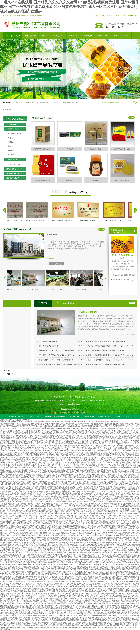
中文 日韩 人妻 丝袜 (51, 500)
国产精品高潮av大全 (103, 479)
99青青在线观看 (133, 525)
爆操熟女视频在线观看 (36, 563)
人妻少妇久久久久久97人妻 (57, 474)
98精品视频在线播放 (38, 512)
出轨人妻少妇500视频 (32, 501)
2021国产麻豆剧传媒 (46, 433)
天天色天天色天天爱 (6, 566)
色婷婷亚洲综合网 (41, 595)
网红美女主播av (70, 491)
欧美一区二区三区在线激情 (13, 469)
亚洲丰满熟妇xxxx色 (109, 449)
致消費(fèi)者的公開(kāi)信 (48, 346)
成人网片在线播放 (83, 626)
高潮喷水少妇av (14, 427)
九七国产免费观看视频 (88, 461)
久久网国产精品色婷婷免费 (125, 554)
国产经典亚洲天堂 (50, 512)
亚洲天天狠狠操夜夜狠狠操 (22, 614)
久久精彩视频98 (5, 578)
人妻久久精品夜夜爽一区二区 (76, 435)
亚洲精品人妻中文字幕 (124, 624)
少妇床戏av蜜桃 (77, 614)
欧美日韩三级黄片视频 (128, 520)
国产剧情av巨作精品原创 (20, 432)
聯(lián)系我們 (132, 15)
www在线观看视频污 (94, 557)
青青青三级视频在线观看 (94, 495)
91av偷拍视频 (38, 466)
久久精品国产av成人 (130, 493)
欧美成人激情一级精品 (24, 474)
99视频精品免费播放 (44, 425)
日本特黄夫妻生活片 (81, 440)
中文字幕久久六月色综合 (36, 498)
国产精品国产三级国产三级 (126, 505)
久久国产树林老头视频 (74, 508)
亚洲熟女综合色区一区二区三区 (13, 626)
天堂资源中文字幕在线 (82, 423)
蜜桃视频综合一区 (78, 525)
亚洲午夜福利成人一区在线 (119, 432)
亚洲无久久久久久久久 (85, 529)
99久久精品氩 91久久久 (101, 590)
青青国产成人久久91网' (15, 491)
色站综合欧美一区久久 (48, 503)
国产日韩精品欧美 (53, 595)
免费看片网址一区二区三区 (56, 490)
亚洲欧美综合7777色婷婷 (66, 439)
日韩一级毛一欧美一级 (45, 462)
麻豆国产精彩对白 (102, 539)
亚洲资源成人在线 (84, 427)
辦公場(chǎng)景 (35, 289)
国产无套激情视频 (105, 473)
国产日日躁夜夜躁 (119, 433)
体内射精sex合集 (27, 469)
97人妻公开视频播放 (128, 578)
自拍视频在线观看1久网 (67, 469)
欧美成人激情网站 (89, 474)
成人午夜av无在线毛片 (48, 605)
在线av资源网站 (25, 457)
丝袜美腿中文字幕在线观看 (21, 500)
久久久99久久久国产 (13, 557)
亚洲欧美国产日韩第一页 (114, 573)
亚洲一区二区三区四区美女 (78, 524)
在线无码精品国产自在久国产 (74, 473)
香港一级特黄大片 (61, 547)
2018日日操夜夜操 (60, 597)
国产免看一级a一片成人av (78, 428)
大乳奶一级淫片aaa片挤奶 (131, 450)
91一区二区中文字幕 (126, 547)
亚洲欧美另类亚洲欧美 (25, 444)
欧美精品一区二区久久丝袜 (58, 435)
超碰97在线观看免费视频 (75, 586)
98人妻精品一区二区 (19, 539)
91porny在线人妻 (27, 527)
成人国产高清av (7, 539)
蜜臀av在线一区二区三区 (15, 568)
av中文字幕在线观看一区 (27, 518)
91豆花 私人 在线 (64, 535)
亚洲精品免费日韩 (50, 496)
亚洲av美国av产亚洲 (78, 471)
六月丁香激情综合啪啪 (71, 505)
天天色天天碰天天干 (44, 602)
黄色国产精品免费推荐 (21, 605)
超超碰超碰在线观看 (43, 537)
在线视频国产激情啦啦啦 (59, 620)
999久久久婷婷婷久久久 (32, 566)
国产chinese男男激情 (70, 450)
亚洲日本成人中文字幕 (24, 481)
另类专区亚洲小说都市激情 (59, 464)
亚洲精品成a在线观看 (51, 498)
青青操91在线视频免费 (132, 564)
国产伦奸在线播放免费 (72, 546)
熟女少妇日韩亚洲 (82, 541)
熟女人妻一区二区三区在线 (103, 527)
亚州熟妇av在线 (75, 535)
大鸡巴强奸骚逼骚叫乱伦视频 (69, 452)
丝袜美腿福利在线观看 (122, 605)
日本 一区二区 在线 (65, 430)
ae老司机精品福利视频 (57, 580)
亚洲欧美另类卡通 (9, 447)
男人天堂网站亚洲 (17, 583)
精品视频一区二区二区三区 (110, 444)
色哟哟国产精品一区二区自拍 (19, 455)
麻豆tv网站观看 (73, 581)
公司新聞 (43, 303)
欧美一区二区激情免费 (81, 498)
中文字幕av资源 (7, 588)
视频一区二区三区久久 (66, 554)
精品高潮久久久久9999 (109, 619)
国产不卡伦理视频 (53, 444)
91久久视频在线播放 (117, 496)
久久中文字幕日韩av (89, 534)
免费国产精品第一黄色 (60, 522)
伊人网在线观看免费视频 (30, 491)
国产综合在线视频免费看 (110, 440)
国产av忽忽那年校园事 (104, 471)
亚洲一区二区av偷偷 (15, 435)
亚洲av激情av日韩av (129, 425)
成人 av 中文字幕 (17, 546)
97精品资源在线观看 (62, 486)
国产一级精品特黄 (35, 449)
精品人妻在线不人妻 (30, 537)
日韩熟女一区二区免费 (106, 466)
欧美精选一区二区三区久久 (29, 461)
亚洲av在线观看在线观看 (38, 575)
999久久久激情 (20, 503)
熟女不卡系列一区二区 (46, 459)
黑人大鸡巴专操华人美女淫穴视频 (95, 622)
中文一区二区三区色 (32, 620)
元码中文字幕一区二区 (119, 518)
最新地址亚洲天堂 (100, 600)
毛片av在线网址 (10, 573)
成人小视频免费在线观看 (24, 493)
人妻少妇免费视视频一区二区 (112, 520)
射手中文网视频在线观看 (39, 544)
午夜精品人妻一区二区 (37, 467)
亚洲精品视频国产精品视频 (71, 561)
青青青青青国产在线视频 (72, 624)
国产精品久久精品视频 (121, 559)
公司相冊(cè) (89, 416)
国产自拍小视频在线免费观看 (127, 495)
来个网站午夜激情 (81, 491)
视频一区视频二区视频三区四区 (64, 440)
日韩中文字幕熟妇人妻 (37, 423)
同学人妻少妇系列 (100, 459)
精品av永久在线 (110, 427)
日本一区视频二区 (133, 522)
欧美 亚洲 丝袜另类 (13, 569)
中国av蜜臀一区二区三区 (38, 488)
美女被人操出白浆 (87, 425)
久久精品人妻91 (35, 547)
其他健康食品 (55, 102)
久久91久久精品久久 (59, 433)
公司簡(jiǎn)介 (52, 234)
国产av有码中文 (84, 581)
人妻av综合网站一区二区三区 (22, 544)
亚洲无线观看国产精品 (65, 479)
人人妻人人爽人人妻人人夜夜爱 (49, 568)
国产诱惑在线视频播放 (21, 559)
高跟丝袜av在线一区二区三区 (51, 615)
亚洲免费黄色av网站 (82, 575)
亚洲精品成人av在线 (53, 573)
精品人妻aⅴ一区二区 (111, 581)
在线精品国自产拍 (61, 576)
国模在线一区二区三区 (126, 454)
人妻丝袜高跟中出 (31, 473)
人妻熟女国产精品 (41, 585)
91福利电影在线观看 (123, 535)
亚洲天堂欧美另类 (25, 515)
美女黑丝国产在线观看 (65, 500)
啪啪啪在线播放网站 (120, 597)
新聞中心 (48, 416)
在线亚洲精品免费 (7, 473)
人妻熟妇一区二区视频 (17, 425)
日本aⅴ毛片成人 (75, 486)
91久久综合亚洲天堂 (18, 522)
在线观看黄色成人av (39, 542)
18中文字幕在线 (113, 464)
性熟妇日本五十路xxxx (13, 598)
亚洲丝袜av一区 (96, 530)
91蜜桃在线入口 (125, 452)
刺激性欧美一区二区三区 (73, 459)
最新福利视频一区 (65, 471)
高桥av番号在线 (45, 588)
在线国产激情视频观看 (45, 590)
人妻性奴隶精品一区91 (79, 520)
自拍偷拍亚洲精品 (86, 563)
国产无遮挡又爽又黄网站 (7, 479)
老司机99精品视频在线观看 (42, 510)
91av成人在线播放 (74, 461)
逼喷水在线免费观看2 (32, 600)
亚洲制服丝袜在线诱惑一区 (117, 590)
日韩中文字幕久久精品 (119, 571)
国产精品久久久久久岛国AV (50, 430)
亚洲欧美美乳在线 (13, 541)
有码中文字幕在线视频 (75, 569)
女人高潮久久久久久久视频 (54, 515)
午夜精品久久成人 (107, 435)
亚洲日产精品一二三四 (22, 423)
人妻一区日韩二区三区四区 (88, 437)
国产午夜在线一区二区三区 (113, 513)
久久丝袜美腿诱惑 (119, 445)
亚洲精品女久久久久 (85, 452)
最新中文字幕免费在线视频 (65, 612)
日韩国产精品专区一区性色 (37, 432)
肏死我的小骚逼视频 (112, 452)
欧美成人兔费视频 (50, 467)
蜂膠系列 (11, 138)
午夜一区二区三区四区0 (10, 532)
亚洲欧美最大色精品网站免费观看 (61, 607)
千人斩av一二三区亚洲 (64, 466)
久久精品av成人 (88, 467)
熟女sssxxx (3, 541)
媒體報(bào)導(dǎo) (65, 303)
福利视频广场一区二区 (41, 442)
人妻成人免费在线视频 (83, 537)
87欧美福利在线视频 (110, 593)
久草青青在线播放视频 (110, 495)
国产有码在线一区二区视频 (112, 457)
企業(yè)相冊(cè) (55, 264)
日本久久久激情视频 (63, 467)
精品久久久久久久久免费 (73, 600)
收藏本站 (96, 15)
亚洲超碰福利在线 (62, 432)
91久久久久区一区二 (126, 455)
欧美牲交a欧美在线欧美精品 (94, 457)
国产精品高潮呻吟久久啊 (35, 479)
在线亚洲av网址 (103, 607)
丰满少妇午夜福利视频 (50, 447)
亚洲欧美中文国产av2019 (83, 544)
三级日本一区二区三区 (102, 474)
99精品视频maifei (97, 544)
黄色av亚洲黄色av (17, 510)
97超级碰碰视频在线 (66, 539)
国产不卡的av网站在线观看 (82, 556)
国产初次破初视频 (100, 461)
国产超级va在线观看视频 (91, 473)
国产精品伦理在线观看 (79, 481)
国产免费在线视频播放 (104, 437)
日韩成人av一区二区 (28, 506)
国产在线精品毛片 (131, 569)
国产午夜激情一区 (17, 476)
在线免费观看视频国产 (94, 428)
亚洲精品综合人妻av (49, 454)
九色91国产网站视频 (116, 506)
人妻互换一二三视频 (19, 600)
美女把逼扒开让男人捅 (48, 508)
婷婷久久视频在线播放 (67, 423)
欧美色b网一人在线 (76, 534)
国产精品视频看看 (41, 561)
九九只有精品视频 (51, 478)
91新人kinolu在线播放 (30, 580)
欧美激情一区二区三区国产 (93, 525)
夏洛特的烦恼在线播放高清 (89, 561)
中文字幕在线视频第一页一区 (12, 554)
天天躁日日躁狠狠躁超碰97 (87, 455)
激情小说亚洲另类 (18, 471)
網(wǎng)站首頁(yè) (18, 416)
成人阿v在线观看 (84, 546)
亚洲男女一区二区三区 (58, 476)
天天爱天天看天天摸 (80, 454)
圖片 (127, 416)
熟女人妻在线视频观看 (27, 490)
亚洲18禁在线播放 (27, 593)
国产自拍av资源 (50, 614)
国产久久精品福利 (109, 537)
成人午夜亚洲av (33, 578)
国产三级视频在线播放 (57, 473)
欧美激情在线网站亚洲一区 (127, 464)
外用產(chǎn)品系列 (68, 102)
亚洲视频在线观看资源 (81, 447)
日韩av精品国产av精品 (58, 425)
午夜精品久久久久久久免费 (74, 474)
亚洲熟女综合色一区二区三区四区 (117, 529)
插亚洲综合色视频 (130, 510)
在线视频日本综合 (78, 619)
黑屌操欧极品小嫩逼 (102, 534)
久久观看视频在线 (94, 515)
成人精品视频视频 (21, 535)
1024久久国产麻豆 (55, 455)
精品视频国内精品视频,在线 (121, 498)
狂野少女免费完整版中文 (76, 432)
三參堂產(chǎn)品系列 (42, 102)
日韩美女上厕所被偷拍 (28, 595)
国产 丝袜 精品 (16, 593)
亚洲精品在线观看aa (88, 459)
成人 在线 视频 (85, 449)
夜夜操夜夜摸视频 (11, 464)
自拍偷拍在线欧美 (50, 486)
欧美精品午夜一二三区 (128, 534)
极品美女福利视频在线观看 (113, 580)
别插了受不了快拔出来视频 (69, 455)
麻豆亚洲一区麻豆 (62, 581)
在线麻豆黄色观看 (72, 590)
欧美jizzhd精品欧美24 (122, 537)
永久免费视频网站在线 (118, 602)
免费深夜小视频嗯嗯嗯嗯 (39, 481)
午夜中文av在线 (14, 445)
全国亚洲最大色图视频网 (94, 547)
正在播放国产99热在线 (103, 496)
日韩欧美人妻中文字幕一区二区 (9, 515)
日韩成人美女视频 (48, 440)
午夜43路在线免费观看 (123, 423)
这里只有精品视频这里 (51, 439)
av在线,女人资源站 (53, 452)
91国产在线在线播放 (120, 435)
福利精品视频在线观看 (49, 622)
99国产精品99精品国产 (40, 444)
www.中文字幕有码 (107, 428)
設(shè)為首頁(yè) (107, 15)
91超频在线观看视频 (94, 500)
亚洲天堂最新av (93, 524)
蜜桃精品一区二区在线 (118, 471)
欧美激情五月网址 (57, 510)
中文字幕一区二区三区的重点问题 (76, 476)
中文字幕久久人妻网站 (55, 544)
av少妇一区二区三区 (125, 444)
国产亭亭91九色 (62, 478)
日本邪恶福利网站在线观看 (131, 573)
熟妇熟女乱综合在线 (44, 473)
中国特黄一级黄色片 (95, 575)
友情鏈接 (7, 371)
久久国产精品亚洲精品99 (16, 549)
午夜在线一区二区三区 (125, 440)
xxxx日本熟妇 (119, 515)
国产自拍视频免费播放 (83, 559)
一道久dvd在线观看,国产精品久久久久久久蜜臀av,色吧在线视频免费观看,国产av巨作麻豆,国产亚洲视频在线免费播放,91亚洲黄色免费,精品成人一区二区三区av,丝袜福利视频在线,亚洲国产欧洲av (69, 6)
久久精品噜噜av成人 (51, 520)
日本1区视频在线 (63, 488)
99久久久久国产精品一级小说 (113, 481)
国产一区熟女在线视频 (35, 622)
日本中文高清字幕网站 (7, 467)
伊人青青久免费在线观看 (32, 588)
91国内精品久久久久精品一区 (54, 450)
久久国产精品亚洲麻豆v (80, 564)
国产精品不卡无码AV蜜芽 (124, 517)
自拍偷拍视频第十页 (41, 490)
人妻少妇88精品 (31, 539)
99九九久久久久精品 (36, 447)
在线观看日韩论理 (26, 542)
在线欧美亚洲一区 (45, 484)
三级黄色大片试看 (131, 430)
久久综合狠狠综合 (38, 469)
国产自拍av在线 (106, 586)
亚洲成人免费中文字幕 (86, 590)
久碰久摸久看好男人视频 (90, 488)
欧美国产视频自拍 (21, 479)
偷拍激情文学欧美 (117, 473)
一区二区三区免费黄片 (108, 557)
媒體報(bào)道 (123, 231)
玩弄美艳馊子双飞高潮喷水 (103, 462)
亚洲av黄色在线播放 (65, 481)
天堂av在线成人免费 (46, 624)
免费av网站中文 (29, 442)
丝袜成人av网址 (77, 442)
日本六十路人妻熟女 (71, 490)
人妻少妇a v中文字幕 (8, 530)
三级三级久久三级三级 (50, 479)
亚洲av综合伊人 (30, 471)
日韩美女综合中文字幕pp (117, 539)
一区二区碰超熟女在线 (7, 437)
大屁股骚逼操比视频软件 (92, 617)
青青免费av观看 (5, 527)
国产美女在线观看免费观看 (92, 586)
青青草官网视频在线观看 (40, 557)
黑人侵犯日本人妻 (25, 556)
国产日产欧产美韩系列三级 (95, 481)
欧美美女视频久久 (19, 473)
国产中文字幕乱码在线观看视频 (32, 554)
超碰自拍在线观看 (119, 532)
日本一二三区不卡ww (64, 483)
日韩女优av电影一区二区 (86, 527)
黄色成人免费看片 (52, 481)
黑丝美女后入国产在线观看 (87, 576)
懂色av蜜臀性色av (50, 581)
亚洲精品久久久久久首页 (20, 563)
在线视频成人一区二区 (48, 547)
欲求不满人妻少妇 (5, 524)
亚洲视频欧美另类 (99, 505)
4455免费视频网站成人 (101, 542)
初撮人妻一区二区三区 (32, 459)
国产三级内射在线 (48, 597)
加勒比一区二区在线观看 (54, 527)
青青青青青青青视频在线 (43, 506)
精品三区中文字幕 (113, 455)
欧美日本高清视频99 (94, 476)
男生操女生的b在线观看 (86, 493)
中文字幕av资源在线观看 (47, 501)
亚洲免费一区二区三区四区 (18, 428)
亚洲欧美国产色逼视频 (72, 427)
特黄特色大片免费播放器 (110, 454)
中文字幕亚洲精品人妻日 (121, 483)
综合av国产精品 (109, 585)
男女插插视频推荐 (32, 571)
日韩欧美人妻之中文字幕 (21, 449)
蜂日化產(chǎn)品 (12, 178)
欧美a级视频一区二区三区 (117, 542)
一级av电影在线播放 (133, 435)
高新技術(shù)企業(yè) (90, 220)
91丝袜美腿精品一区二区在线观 (39, 455)
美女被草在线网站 (112, 522)
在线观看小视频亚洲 (70, 515)
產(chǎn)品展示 (15, 119)
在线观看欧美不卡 (91, 603)
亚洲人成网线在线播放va (11, 561)
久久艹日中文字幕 (82, 515)
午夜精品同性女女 (87, 508)
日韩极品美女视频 (90, 432)
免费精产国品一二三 (100, 425)
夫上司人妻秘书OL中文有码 (130, 513)
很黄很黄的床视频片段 (115, 503)
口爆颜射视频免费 (27, 435)
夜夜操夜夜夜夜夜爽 (118, 430)
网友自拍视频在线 (131, 590)
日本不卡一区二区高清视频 (61, 524)
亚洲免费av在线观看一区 (97, 581)
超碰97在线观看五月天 (120, 501)
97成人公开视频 (68, 609)
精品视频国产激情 (92, 491)
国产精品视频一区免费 (34, 495)
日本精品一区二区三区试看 (98, 510)
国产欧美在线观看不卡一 (44, 592)
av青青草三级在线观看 (56, 578)
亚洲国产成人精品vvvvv (105, 524)
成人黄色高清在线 (78, 479)
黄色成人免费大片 (68, 484)
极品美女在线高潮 (11, 498)
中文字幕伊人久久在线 (37, 486)
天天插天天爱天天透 (22, 483)
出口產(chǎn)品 (17, 102)
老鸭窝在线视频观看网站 (73, 425)
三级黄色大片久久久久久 (92, 605)
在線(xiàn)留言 (120, 15)
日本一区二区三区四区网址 (97, 447)
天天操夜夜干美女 (58, 462)
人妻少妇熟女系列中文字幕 (104, 627)
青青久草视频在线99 (128, 437)
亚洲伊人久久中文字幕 (36, 439)
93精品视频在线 (29, 510)
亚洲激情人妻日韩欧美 (69, 588)
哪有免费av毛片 (110, 423)
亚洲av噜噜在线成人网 (101, 508)
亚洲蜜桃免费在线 (28, 607)
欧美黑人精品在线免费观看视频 (76, 433)
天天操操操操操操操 (34, 428)
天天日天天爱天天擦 (107, 445)
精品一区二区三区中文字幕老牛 (117, 459)
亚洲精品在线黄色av (39, 427)
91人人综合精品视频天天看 (63, 605)
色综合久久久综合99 (23, 486)
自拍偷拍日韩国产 (43, 580)
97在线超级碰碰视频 (96, 546)
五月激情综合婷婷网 (27, 466)
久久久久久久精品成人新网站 (38, 483)
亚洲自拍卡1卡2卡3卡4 (25, 450)
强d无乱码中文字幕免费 (7, 423)
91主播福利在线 (99, 513)
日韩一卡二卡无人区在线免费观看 (101, 430)
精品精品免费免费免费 (48, 428)
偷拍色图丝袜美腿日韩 (88, 462)
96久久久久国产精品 (42, 539)
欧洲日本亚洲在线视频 (35, 454)
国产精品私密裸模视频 (106, 483)
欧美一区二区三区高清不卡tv (21, 440)
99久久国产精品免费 (112, 622)
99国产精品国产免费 (118, 603)
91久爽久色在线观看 (12, 556)
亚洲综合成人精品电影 (32, 433)
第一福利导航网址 (61, 508)
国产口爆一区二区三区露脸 (55, 575)
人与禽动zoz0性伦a (41, 471)
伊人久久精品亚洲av (88, 600)
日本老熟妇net (36, 437)
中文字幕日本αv (80, 457)
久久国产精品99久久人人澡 (125, 561)
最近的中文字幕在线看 (54, 559)
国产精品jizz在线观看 (129, 563)
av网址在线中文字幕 (73, 522)
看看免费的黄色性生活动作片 (77, 495)
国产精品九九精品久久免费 (109, 617)
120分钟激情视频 (71, 445)
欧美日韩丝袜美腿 (54, 442)
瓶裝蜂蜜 (11, 154)
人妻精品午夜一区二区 (104, 603)
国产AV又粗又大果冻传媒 (105, 609)
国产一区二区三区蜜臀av (120, 527)
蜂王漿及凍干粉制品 (15, 134)
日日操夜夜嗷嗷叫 (90, 471)
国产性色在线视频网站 (84, 450)
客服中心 (117, 416)
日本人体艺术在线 (7, 484)
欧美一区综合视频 (58, 624)
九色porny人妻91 (37, 532)
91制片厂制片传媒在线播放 (21, 430)
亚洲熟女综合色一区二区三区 (66, 496)
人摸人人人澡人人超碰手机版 (100, 506)
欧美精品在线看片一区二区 (112, 544)
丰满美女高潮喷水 (54, 610)
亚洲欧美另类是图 (84, 580)
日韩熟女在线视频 (53, 471)
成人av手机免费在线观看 (88, 535)
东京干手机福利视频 (50, 552)
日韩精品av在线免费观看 (131, 466)
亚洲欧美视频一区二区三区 (95, 439)
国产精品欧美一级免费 (21, 454)
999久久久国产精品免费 (41, 435)
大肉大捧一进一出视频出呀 (100, 450)
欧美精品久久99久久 (127, 442)
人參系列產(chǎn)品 (14, 164)
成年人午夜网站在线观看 (22, 452)
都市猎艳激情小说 (7, 605)
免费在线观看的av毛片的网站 (101, 484)
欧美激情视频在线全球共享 (23, 437)
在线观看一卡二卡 (124, 586)
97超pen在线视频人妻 (57, 491)
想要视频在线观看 (10, 493)
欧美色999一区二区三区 (55, 557)
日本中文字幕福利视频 (101, 467)
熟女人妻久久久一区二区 (117, 474)
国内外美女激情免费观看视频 (81, 430)
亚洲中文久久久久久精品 (59, 449)
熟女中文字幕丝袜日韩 (83, 530)
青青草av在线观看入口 (17, 624)
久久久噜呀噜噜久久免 (99, 568)
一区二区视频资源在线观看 (110, 556)
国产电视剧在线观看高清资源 (26, 513)
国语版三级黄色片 (55, 537)
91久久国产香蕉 (100, 551)
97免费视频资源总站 (114, 578)
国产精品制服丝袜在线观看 (107, 610)
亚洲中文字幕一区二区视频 (69, 513)
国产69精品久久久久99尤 (112, 541)
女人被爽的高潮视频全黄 (63, 571)
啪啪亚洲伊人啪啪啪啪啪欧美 (55, 427)
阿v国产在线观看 (64, 534)
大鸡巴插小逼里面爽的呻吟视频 (114, 564)
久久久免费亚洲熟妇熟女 (106, 488)
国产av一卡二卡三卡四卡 (22, 575)
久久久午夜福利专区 (127, 457)
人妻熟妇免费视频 (17, 524)
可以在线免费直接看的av (116, 478)
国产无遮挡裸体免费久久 (32, 484)
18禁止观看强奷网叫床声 (23, 573)
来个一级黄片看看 (69, 530)
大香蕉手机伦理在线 (25, 532)
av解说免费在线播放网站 (93, 435)
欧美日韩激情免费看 (31, 425)
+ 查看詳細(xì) (51, 258)
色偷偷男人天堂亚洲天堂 (15, 462)
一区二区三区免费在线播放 (112, 439)
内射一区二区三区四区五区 (64, 454)
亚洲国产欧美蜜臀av (125, 581)
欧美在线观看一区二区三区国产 (85, 496)
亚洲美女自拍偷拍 (130, 615)
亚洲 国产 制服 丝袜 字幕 (65, 447)
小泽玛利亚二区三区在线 (25, 464)
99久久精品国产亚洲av (104, 432)
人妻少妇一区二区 (57, 506)
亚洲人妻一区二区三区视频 (33, 612)
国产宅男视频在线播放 (108, 530)
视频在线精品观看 (126, 607)
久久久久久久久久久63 (94, 433)
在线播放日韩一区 (45, 620)
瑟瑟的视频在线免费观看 (97, 423)
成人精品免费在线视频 (62, 428)
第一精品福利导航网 (59, 600)
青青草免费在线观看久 (82, 469)
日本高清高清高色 (35, 430)
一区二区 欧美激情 (13, 457)
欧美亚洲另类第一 (15, 506)
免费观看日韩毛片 (96, 449)
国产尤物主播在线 (11, 444)
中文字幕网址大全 (131, 474)
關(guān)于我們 (17, 229)
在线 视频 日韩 (52, 483)
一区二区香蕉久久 (80, 439)
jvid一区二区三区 (103, 442)
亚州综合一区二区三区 (99, 452)
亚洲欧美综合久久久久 (7, 517)
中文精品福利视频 (67, 564)
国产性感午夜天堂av (121, 488)
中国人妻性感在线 (38, 450)
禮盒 (9, 146)
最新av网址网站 (57, 484)
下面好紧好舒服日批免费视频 (64, 501)
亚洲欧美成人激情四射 (66, 444)
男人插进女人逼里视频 (94, 444)
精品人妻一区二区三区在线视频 (85, 598)
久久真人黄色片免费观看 (43, 505)
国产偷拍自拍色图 (26, 557)
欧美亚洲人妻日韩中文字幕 (121, 462)
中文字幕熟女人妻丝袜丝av (119, 490)
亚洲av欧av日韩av (17, 442)
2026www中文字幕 (36, 440)
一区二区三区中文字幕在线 (46, 571)
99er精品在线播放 (91, 609)
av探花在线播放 (94, 483)
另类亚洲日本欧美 (5, 593)
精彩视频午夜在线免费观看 (115, 510)
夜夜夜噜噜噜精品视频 (42, 529)
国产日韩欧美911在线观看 (65, 603)
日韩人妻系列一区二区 (131, 620)
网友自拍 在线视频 (34, 605)
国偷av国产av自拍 (61, 495)
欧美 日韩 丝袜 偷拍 (70, 578)
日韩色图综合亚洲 (7, 449)
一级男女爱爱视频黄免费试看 (9, 520)
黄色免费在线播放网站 (90, 442)
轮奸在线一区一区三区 (123, 427)
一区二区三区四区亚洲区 (18, 620)
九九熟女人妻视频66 (54, 513)
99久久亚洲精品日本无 (9, 481)
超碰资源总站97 (107, 552)
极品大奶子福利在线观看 (21, 439)
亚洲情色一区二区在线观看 (50, 583)
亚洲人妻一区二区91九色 (12, 461)
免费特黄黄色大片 (101, 464)
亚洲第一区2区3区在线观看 (17, 495)
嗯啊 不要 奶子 (62, 586)
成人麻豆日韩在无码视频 (42, 607)
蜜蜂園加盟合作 (104, 416)
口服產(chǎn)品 (29, 102)
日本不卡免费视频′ (90, 479)
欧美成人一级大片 (133, 609)
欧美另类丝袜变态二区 (56, 598)
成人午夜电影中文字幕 (10, 505)
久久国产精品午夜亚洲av (72, 462)
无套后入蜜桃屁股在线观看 (79, 483)
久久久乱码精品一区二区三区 (115, 615)
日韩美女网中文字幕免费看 (70, 493)
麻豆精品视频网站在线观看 (23, 512)
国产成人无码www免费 (22, 447)
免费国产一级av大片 (115, 450)
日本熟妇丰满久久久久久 (39, 573)
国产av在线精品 (15, 508)
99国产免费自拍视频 (24, 586)
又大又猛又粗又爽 (101, 455)
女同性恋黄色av (119, 428)
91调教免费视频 (124, 600)
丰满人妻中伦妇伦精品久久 (118, 479)
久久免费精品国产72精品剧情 (77, 547)
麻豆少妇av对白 (50, 576)
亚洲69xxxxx (19, 602)
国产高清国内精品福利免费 (111, 547)
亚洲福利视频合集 (7, 559)
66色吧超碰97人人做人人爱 (39, 474)
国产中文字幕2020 (110, 554)
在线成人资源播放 (42, 445)
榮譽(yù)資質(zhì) (70, 191)
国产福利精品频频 (55, 529)
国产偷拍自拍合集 (79, 539)
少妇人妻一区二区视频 (38, 556)
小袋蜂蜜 (11, 150)
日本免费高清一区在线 (121, 585)
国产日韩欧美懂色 (114, 442)
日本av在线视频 (30, 627)
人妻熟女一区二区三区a (10, 576)
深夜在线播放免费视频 (35, 615)
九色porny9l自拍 (127, 461)
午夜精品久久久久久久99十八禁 (94, 517)
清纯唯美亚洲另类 (118, 620)
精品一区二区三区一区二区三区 (21, 552)
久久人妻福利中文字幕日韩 (114, 447)
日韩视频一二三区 (52, 488)
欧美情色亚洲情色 (20, 517)
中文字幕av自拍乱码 (69, 544)
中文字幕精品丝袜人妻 (17, 627)
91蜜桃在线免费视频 (122, 449)
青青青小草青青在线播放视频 (99, 512)
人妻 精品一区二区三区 (96, 554)
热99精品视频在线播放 (21, 496)
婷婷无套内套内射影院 (114, 461)
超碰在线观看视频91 (80, 444)
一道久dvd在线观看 (94, 445)
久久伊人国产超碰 (66, 442)
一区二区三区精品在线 (88, 597)
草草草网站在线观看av (12, 478)
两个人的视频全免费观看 (131, 478)
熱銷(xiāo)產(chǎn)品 (44, 118)
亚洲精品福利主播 (14, 466)
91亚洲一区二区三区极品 (120, 491)
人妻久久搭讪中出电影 (111, 588)
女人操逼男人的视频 (31, 522)
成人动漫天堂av (30, 529)
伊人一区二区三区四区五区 (82, 506)
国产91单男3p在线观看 (128, 551)
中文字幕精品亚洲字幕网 (118, 484)
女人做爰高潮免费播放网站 (126, 500)
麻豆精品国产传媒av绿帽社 (28, 445)
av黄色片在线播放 (94, 498)
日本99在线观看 (82, 445)
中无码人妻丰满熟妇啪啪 (98, 573)
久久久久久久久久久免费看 (26, 505)
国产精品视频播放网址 (9, 474)
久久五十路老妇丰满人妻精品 (117, 467)
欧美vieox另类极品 (87, 478)
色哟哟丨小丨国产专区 (73, 563)
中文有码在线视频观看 (57, 546)
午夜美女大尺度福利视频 (59, 602)
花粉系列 (11, 142)
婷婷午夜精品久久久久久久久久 (37, 535)
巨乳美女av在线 (74, 437)
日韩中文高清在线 (126, 439)
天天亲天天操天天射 (74, 449)
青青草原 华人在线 (107, 433)
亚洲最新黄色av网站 (92, 612)
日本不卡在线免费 (16, 527)
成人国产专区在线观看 (58, 626)
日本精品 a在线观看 (46, 600)
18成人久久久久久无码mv (43, 518)
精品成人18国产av (106, 498)
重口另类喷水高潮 (18, 566)
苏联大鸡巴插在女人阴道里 (122, 627)
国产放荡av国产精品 (105, 491)
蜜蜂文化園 (76, 416)
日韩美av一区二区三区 (26, 541)
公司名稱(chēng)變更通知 (87, 312)
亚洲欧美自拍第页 (7, 454)
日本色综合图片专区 (116, 563)
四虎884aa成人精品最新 (47, 566)
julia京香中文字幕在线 (108, 525)
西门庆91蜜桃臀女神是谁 (15, 580)
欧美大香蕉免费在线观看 (114, 425)
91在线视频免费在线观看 (31, 568)
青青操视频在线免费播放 (94, 454)
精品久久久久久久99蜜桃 (99, 503)
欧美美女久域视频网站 (115, 598)
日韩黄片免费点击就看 (98, 427)
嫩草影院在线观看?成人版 (65, 512)
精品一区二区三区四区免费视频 (30, 508)
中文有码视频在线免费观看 (33, 549)
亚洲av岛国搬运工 (65, 595)
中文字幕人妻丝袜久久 (95, 440)
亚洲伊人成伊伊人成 (131, 539)
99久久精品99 (28, 581)
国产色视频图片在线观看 (126, 469)
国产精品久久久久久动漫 (64, 552)
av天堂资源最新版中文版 (22, 467)
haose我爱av (123, 522)
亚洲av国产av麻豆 (131, 433)
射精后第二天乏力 (61, 549)
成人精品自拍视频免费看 (52, 423)
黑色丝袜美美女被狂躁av (37, 496)
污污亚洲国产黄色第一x (47, 525)
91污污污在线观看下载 (17, 433)
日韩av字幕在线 (133, 432)
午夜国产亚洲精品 (130, 508)
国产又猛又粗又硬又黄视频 (42, 551)
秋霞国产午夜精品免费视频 (82, 484)
